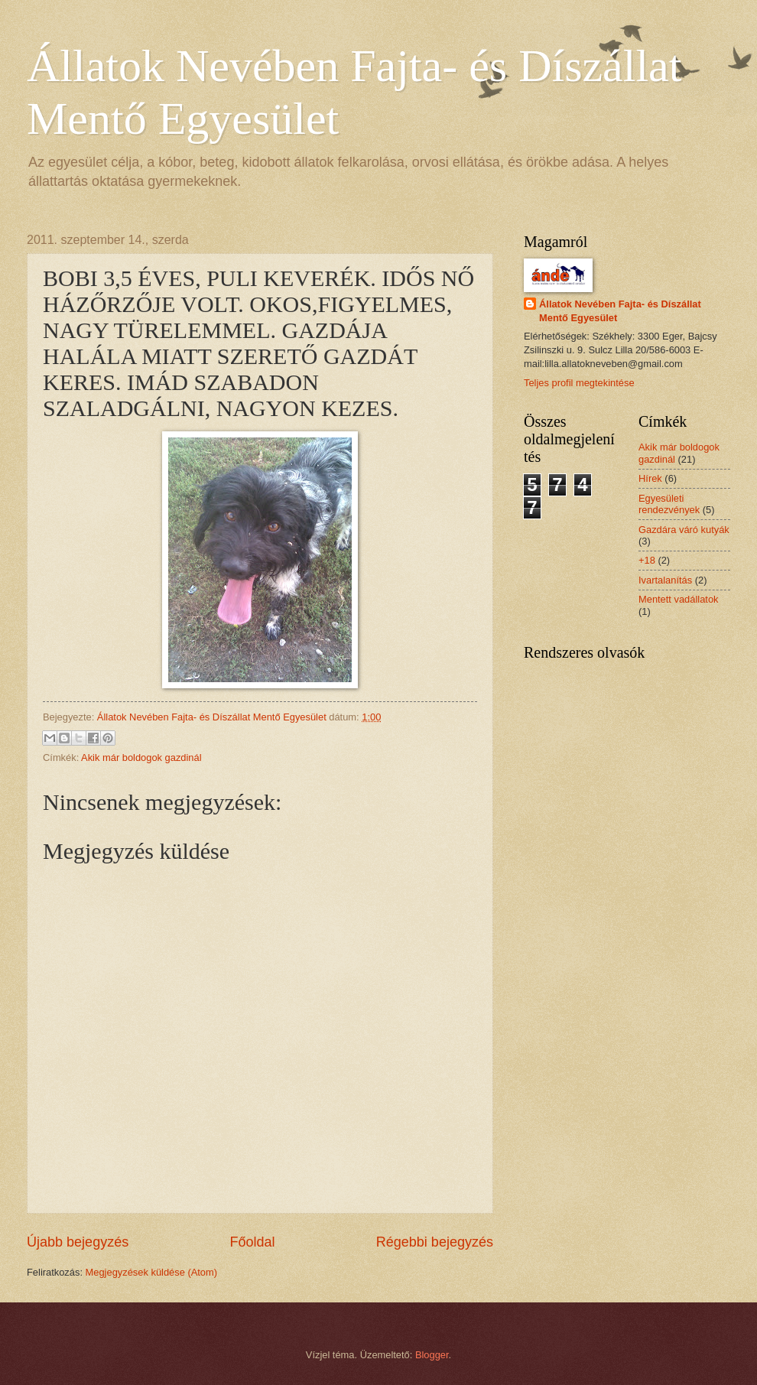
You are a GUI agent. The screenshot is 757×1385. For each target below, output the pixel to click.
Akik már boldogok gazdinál (141, 757)
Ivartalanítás (665, 580)
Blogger (432, 1355)
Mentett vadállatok (678, 599)
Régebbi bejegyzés (434, 1242)
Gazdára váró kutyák (683, 529)
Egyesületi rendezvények (669, 504)
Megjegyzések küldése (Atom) (151, 1272)
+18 (646, 560)
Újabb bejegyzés (77, 1242)
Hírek (650, 478)
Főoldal (252, 1242)
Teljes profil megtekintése (579, 383)
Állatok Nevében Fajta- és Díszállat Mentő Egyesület (620, 310)
